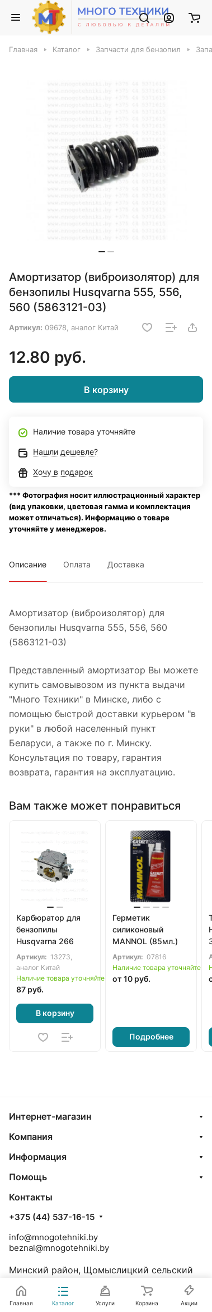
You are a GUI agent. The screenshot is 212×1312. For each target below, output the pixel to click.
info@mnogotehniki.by (53, 1237)
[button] (101, 251)
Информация (38, 1156)
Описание (27, 564)
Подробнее (151, 1036)
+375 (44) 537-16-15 (52, 1217)
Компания (31, 1136)
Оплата (77, 564)
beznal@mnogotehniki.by (59, 1247)
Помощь (28, 1176)
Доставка (125, 564)
